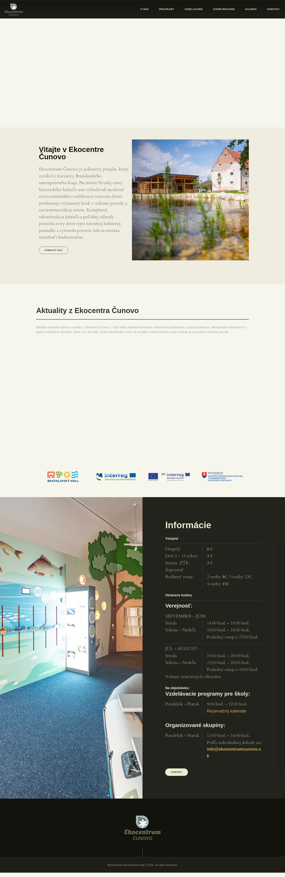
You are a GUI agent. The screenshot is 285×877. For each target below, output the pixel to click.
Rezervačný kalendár (226, 713)
